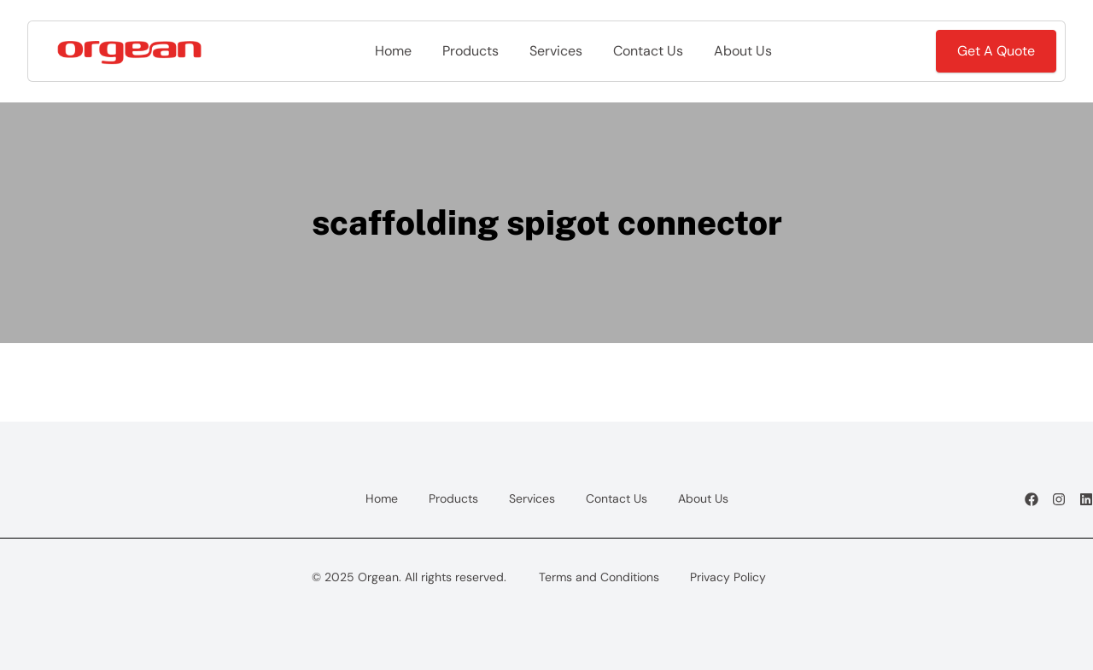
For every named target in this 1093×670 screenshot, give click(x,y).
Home (393, 51)
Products (470, 51)
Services (555, 51)
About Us (743, 51)
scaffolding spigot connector (547, 222)
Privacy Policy (728, 577)
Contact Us (648, 51)
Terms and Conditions (599, 577)
